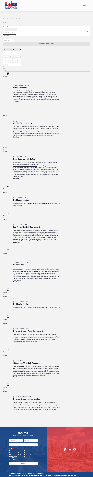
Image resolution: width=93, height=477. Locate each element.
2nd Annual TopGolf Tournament (26, 227)
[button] (83, 5)
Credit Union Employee (15, 453)
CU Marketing (29, 454)
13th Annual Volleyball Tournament (27, 363)
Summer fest (18, 265)
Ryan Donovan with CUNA (24, 159)
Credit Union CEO (14, 451)
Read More (16, 137)
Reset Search (17, 40)
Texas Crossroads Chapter (14, 457)
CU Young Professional (15, 454)
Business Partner (29, 453)
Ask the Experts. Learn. (22, 123)
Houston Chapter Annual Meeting (26, 399)
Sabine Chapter (29, 456)
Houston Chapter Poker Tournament (28, 331)
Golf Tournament (20, 88)
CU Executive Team (30, 451)
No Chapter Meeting (21, 200)
